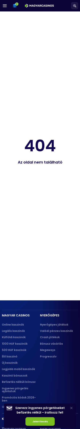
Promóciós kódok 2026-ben (19, 399)
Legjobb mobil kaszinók (18, 369)
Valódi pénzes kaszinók (56, 331)
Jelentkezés (40, 421)
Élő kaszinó (9, 356)
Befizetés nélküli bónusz (19, 382)
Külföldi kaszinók (14, 337)
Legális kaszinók (13, 331)
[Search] (74, 5)
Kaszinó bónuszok (14, 375)
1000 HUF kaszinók (15, 344)
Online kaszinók (13, 325)
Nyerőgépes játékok (54, 325)
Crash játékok (50, 337)
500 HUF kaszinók (14, 350)
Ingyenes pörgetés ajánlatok (15, 389)
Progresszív (48, 356)
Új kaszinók (10, 363)
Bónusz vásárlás (51, 344)
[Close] (71, 408)
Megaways (47, 350)
